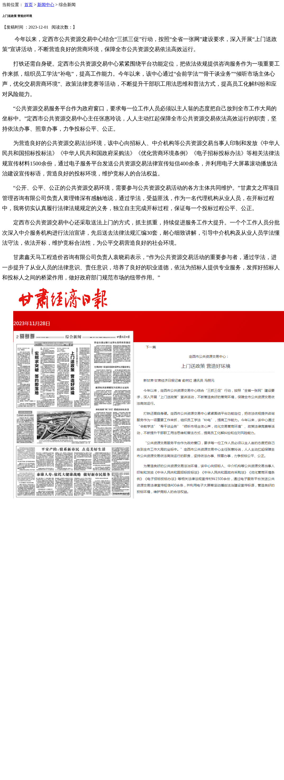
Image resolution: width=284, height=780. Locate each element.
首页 (28, 4)
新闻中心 (45, 4)
